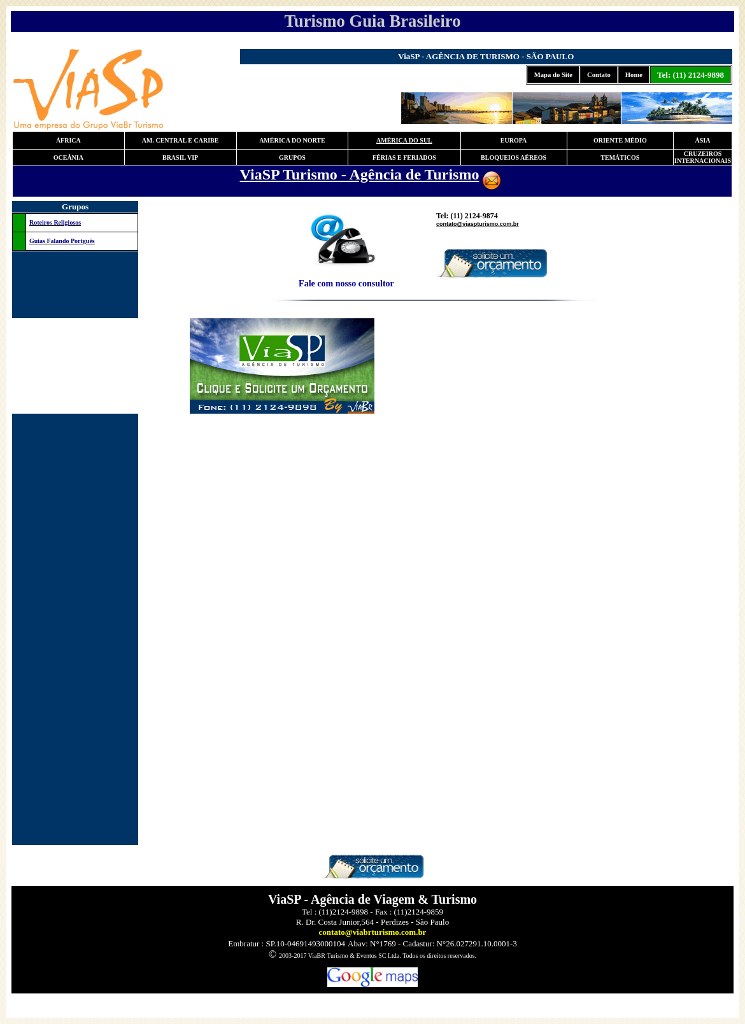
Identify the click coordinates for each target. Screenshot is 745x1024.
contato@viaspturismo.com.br (477, 224)
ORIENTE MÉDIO (620, 140)
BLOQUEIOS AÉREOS (513, 157)
